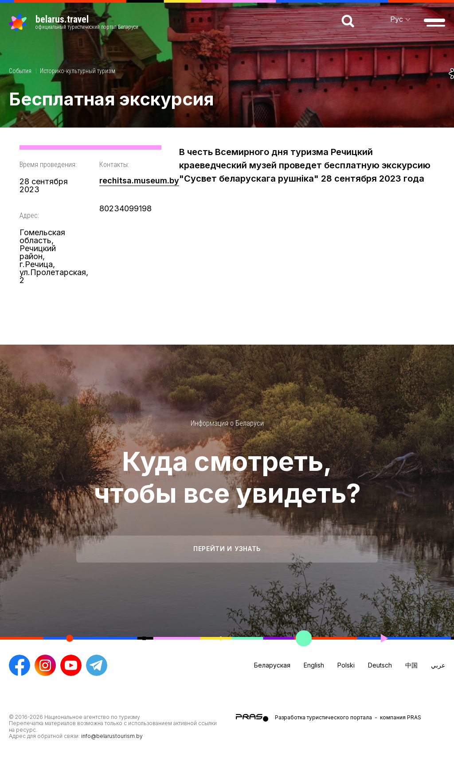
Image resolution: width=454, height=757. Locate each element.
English (314, 665)
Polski (346, 665)
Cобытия (20, 70)
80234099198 (125, 208)
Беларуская (272, 665)
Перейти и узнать (227, 548)
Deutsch (380, 665)
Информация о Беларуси (227, 423)
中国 (411, 665)
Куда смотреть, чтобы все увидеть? (227, 477)
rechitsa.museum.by (139, 180)
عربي (438, 665)
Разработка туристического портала (323, 717)
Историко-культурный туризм (77, 70)
